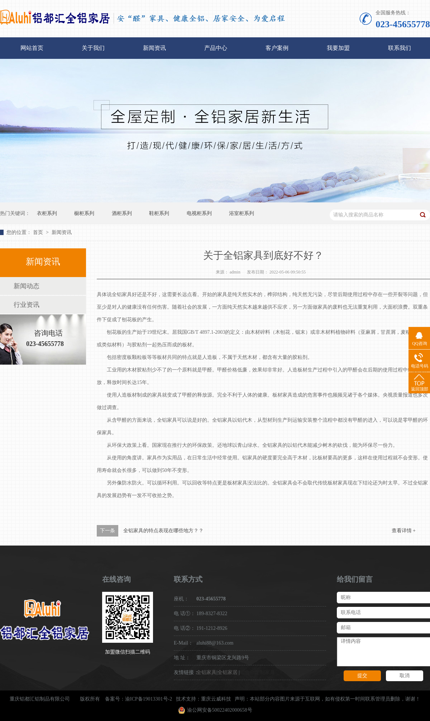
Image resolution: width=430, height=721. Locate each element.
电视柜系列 (199, 213)
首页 (38, 232)
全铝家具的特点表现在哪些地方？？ (163, 530)
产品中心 (215, 48)
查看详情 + (404, 530)
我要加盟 (338, 48)
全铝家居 (228, 672)
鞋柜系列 (159, 213)
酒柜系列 (122, 213)
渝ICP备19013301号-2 (148, 699)
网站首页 (31, 48)
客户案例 (277, 48)
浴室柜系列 (241, 213)
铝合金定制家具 (257, 672)
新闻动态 (26, 286)
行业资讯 (26, 304)
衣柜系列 (47, 213)
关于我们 (93, 48)
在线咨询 (116, 579)
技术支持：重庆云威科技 (203, 699)
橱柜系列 (84, 213)
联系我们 (399, 48)
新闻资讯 (154, 48)
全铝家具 (206, 672)
